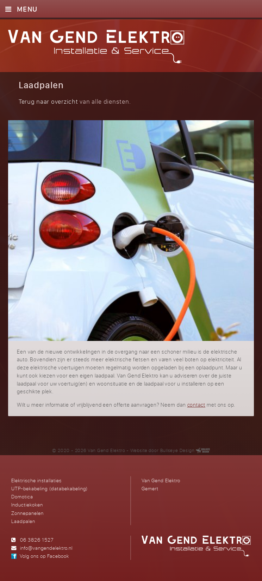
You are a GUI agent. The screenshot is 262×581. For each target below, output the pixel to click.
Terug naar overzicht (48, 101)
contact (196, 404)
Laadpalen (23, 521)
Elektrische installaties (36, 480)
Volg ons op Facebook (44, 556)
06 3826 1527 (37, 539)
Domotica (22, 496)
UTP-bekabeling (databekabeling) (49, 488)
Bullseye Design (177, 450)
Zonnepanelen (27, 513)
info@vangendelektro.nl (46, 547)
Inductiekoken (27, 504)
